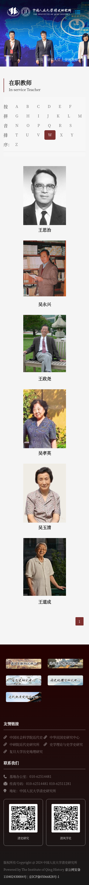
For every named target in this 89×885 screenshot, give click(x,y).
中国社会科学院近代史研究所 (26, 738)
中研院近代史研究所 (24, 744)
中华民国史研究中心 (65, 737)
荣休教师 (71, 59)
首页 (40, 59)
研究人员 (54, 59)
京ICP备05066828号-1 (44, 876)
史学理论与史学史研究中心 (66, 745)
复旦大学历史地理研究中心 (26, 752)
